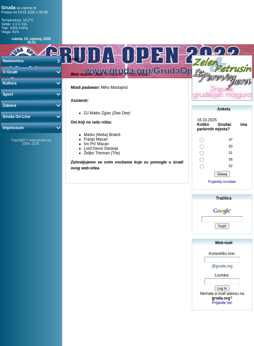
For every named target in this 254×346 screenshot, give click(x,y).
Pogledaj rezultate (222, 181)
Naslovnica (31, 61)
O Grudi (31, 72)
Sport (31, 94)
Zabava (31, 105)
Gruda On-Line (31, 116)
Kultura (31, 83)
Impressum (31, 127)
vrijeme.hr (28, 8)
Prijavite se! (222, 302)
